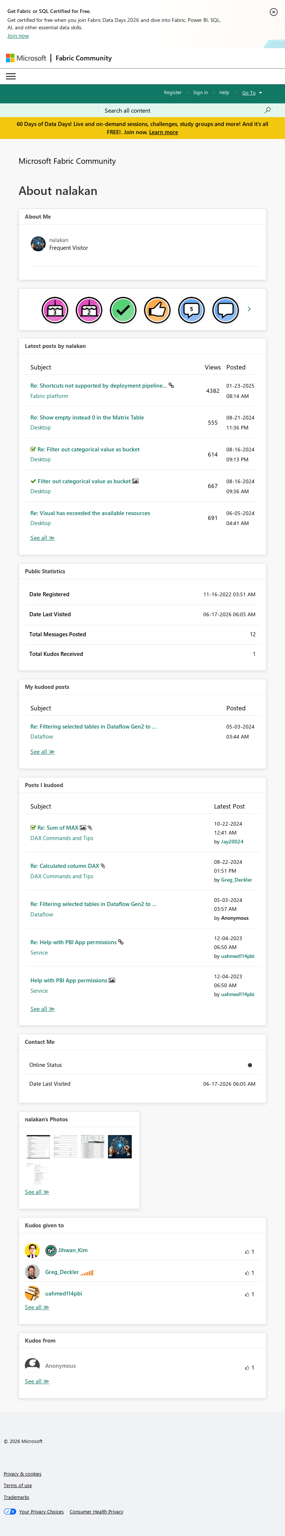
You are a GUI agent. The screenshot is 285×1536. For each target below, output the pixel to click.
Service (39, 952)
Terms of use (18, 1485)
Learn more (163, 132)
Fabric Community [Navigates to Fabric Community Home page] (84, 57)
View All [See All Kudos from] (37, 1381)
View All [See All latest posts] (42, 538)
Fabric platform (49, 395)
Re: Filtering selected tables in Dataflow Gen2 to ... (93, 726)
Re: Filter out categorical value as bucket (88, 449)
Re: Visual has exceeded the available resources (90, 513)
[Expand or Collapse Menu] (11, 76)
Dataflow (41, 736)
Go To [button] (249, 92)
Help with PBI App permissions (69, 980)
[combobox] (188, 110)
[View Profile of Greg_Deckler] (236, 879)
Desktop (40, 427)
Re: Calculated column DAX (65, 865)
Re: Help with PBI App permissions (74, 942)
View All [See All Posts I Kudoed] (42, 1009)
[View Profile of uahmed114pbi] (238, 955)
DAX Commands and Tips (61, 838)
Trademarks (16, 1497)
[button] (38, 1146)
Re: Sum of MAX (58, 827)
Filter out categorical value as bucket (85, 481)
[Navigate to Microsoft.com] (26, 58)
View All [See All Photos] (37, 1192)
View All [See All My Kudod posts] (42, 751)
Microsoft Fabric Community (67, 160)
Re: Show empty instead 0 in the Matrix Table (87, 417)
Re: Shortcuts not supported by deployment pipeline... (99, 385)
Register (173, 92)
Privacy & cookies (23, 1473)
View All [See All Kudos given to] (37, 1307)
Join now (18, 35)
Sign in (200, 92)
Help (224, 92)
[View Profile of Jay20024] (232, 841)
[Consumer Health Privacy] (96, 1511)
